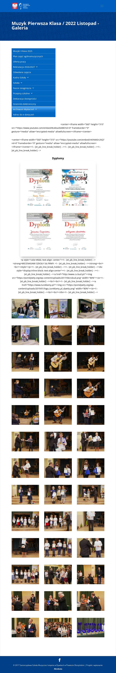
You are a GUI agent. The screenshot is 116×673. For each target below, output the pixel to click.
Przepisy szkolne (21, 93)
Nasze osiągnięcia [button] (22, 88)
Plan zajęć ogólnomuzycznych (28, 56)
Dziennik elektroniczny (24, 104)
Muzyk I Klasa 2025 (22, 51)
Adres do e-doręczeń (23, 114)
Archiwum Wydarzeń (23, 109)
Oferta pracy (19, 61)
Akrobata (58, 669)
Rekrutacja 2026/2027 (24, 66)
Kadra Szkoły (19, 77)
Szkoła (16, 82)
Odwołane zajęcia (22, 72)
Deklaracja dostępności (25, 98)
